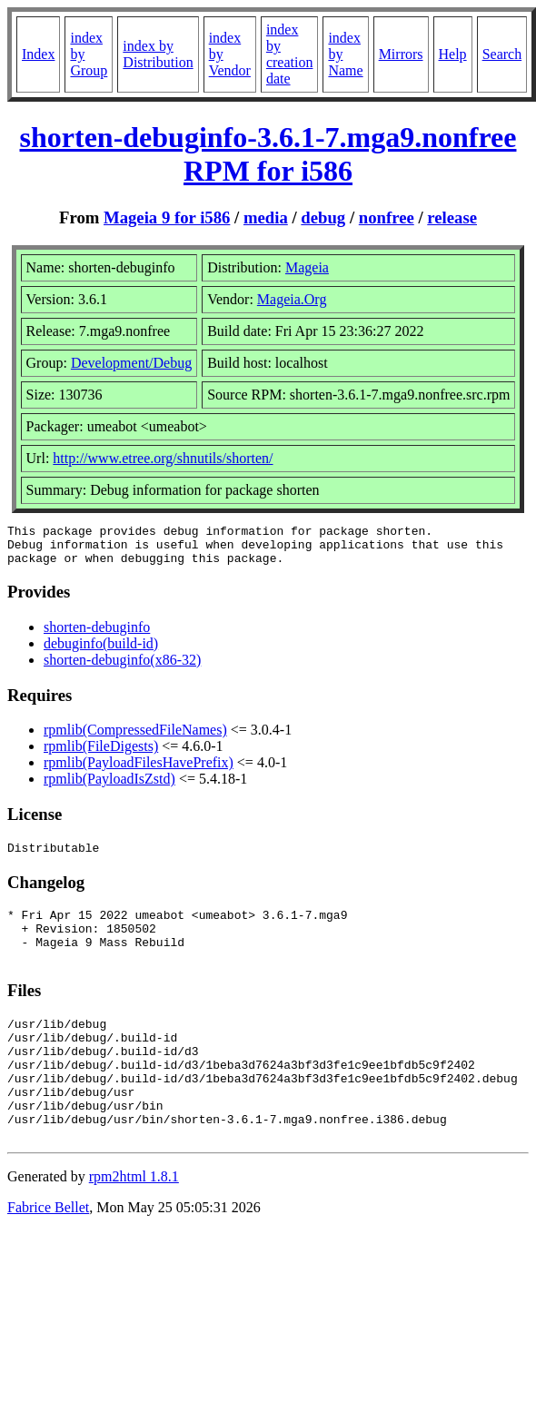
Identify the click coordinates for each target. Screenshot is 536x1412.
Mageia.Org (292, 299)
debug (323, 217)
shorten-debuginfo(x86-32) (122, 668)
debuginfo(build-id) (101, 651)
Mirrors (401, 54)
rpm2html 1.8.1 (134, 1222)
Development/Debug (131, 362)
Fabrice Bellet (48, 1253)
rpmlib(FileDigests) (101, 754)
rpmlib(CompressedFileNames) (135, 737)
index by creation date (289, 54)
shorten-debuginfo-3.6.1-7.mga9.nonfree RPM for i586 (268, 154)
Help (453, 54)
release (452, 217)
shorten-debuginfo (97, 635)
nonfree (386, 217)
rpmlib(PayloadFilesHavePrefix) (138, 770)
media (265, 217)
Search (502, 54)
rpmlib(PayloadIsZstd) (109, 787)
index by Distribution (158, 54)
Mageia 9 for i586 (167, 217)
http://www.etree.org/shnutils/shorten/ (163, 458)
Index (38, 54)
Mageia (307, 267)
